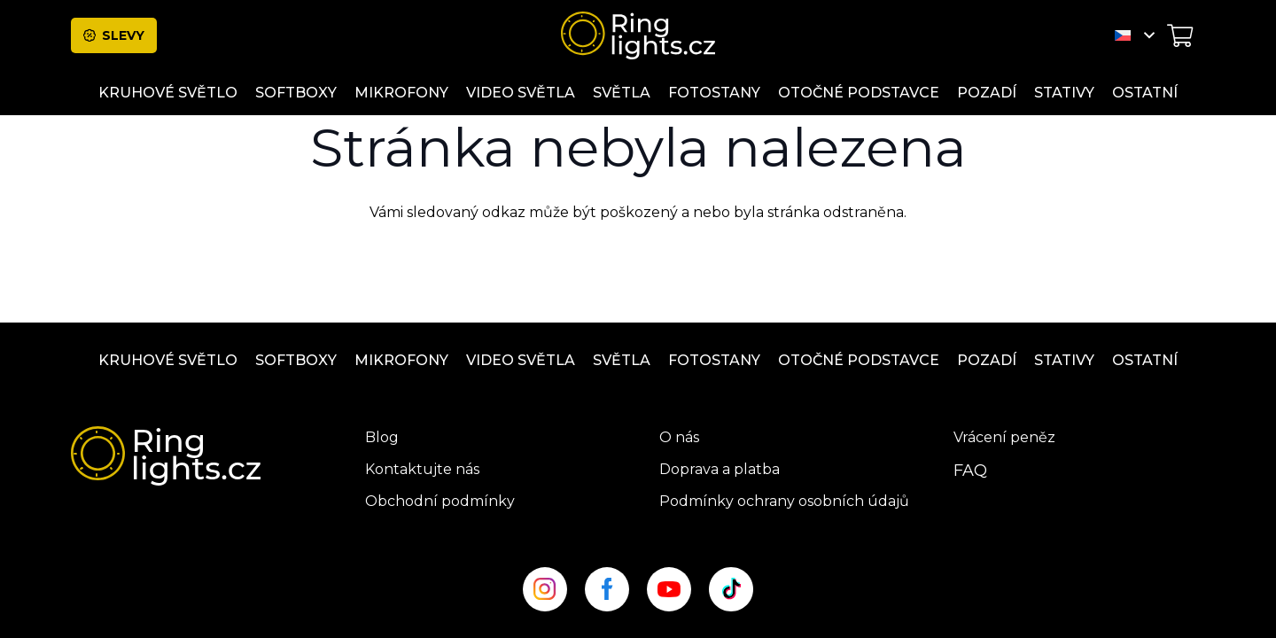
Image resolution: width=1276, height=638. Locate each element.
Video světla (520, 360)
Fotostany (714, 360)
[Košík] (1180, 35)
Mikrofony (401, 360)
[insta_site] (545, 589)
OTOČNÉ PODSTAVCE (858, 360)
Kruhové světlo (167, 360)
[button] (1135, 35)
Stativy (1064, 360)
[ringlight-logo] (638, 35)
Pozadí (986, 360)
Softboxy (296, 360)
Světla (621, 360)
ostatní (1145, 360)
